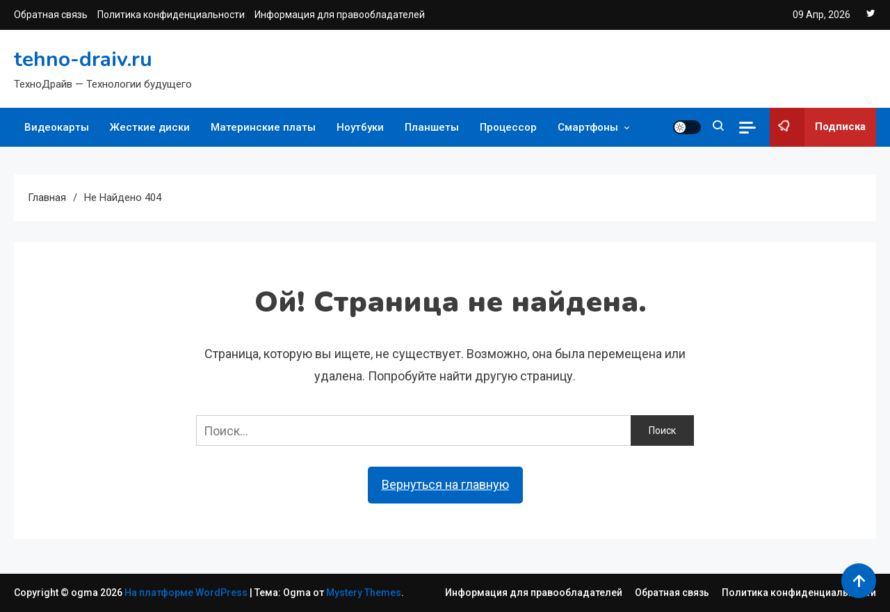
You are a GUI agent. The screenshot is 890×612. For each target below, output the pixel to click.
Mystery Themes (363, 592)
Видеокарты (56, 127)
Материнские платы (263, 127)
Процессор (508, 127)
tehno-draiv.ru (83, 59)
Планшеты (432, 127)
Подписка (818, 127)
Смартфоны (588, 127)
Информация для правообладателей (339, 14)
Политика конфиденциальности (171, 14)
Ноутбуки (360, 127)
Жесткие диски (150, 127)
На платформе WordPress (187, 592)
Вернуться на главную (445, 484)
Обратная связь (51, 14)
